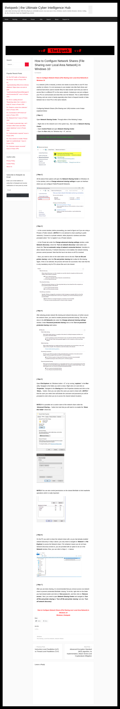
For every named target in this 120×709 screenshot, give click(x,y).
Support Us (65, 19)
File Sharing (40, 638)
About (56, 19)
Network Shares (59, 638)
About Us (9, 166)
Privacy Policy (11, 161)
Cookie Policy (11, 163)
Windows (39, 636)
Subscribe (18, 195)
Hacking (15, 19)
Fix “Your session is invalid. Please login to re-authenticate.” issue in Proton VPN (17, 141)
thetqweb (38, 72)
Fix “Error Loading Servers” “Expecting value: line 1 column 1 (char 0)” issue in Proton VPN (16, 102)
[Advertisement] (60, 34)
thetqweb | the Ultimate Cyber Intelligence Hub (38, 7)
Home (6, 19)
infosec (24, 19)
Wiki (41, 19)
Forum (33, 19)
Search (48, 19)
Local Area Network (49, 638)
